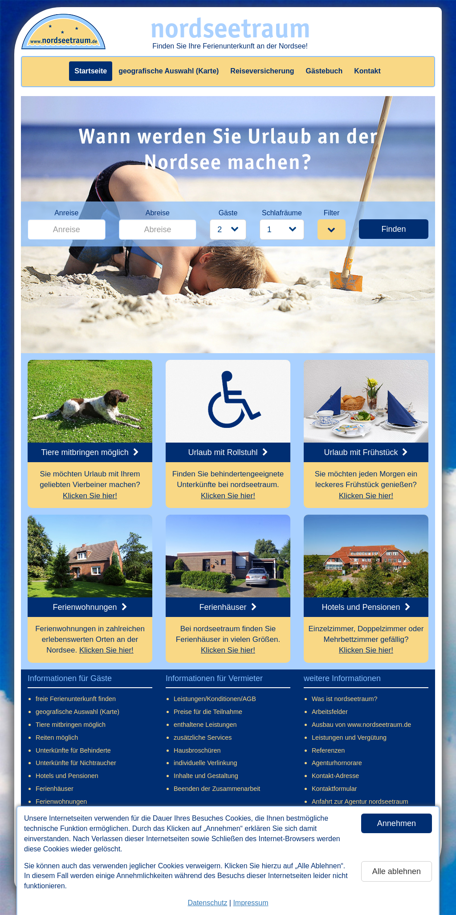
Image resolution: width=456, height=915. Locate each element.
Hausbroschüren (197, 750)
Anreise (66, 213)
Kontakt (367, 71)
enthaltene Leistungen (205, 724)
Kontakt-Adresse (335, 775)
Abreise (158, 213)
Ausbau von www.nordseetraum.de (361, 724)
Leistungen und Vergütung (349, 737)
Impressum (250, 903)
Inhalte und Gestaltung (206, 775)
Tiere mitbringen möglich (71, 724)
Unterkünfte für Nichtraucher (76, 762)
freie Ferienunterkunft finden (76, 698)
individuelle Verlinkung (205, 762)
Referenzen (328, 750)
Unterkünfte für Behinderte (73, 750)
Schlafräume (282, 213)
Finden (393, 229)
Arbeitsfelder (330, 711)
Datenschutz (207, 903)
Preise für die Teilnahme (208, 711)
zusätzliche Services (203, 737)
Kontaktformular (334, 788)
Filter (332, 213)
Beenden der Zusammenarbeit (217, 788)
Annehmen (396, 823)
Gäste (228, 213)
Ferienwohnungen (61, 801)
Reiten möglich (57, 737)
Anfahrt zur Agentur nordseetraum (360, 801)
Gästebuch (324, 71)
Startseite (90, 71)
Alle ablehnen (396, 871)
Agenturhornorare (337, 762)
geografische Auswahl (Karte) (168, 71)
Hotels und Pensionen (67, 775)
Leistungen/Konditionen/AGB (215, 698)
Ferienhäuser (54, 788)
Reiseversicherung (262, 71)
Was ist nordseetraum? (344, 698)
